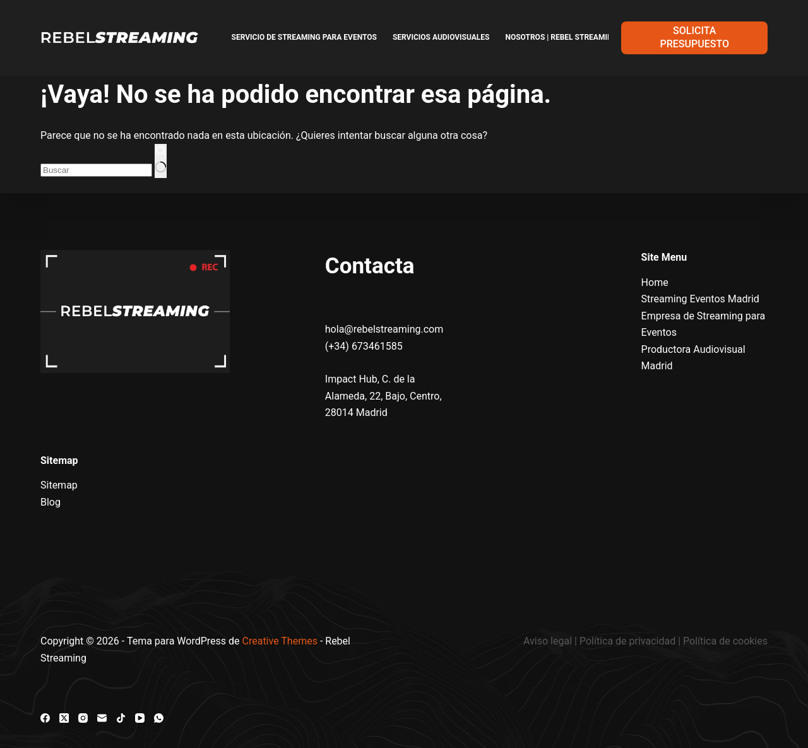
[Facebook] (45, 718)
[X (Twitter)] (64, 718)
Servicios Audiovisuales (441, 37)
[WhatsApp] (158, 718)
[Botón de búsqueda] (161, 161)
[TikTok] (121, 718)
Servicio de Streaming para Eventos (304, 37)
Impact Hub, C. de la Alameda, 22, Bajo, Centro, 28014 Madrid (383, 396)
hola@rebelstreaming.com (384, 329)
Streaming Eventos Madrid (700, 299)
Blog (50, 502)
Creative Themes (280, 641)
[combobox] (96, 170)
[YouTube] (140, 718)
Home (654, 282)
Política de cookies (725, 641)
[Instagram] (83, 718)
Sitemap (59, 485)
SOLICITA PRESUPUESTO (694, 37)
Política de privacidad (627, 641)
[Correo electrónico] (102, 718)
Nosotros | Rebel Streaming (561, 37)
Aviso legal (548, 641)
